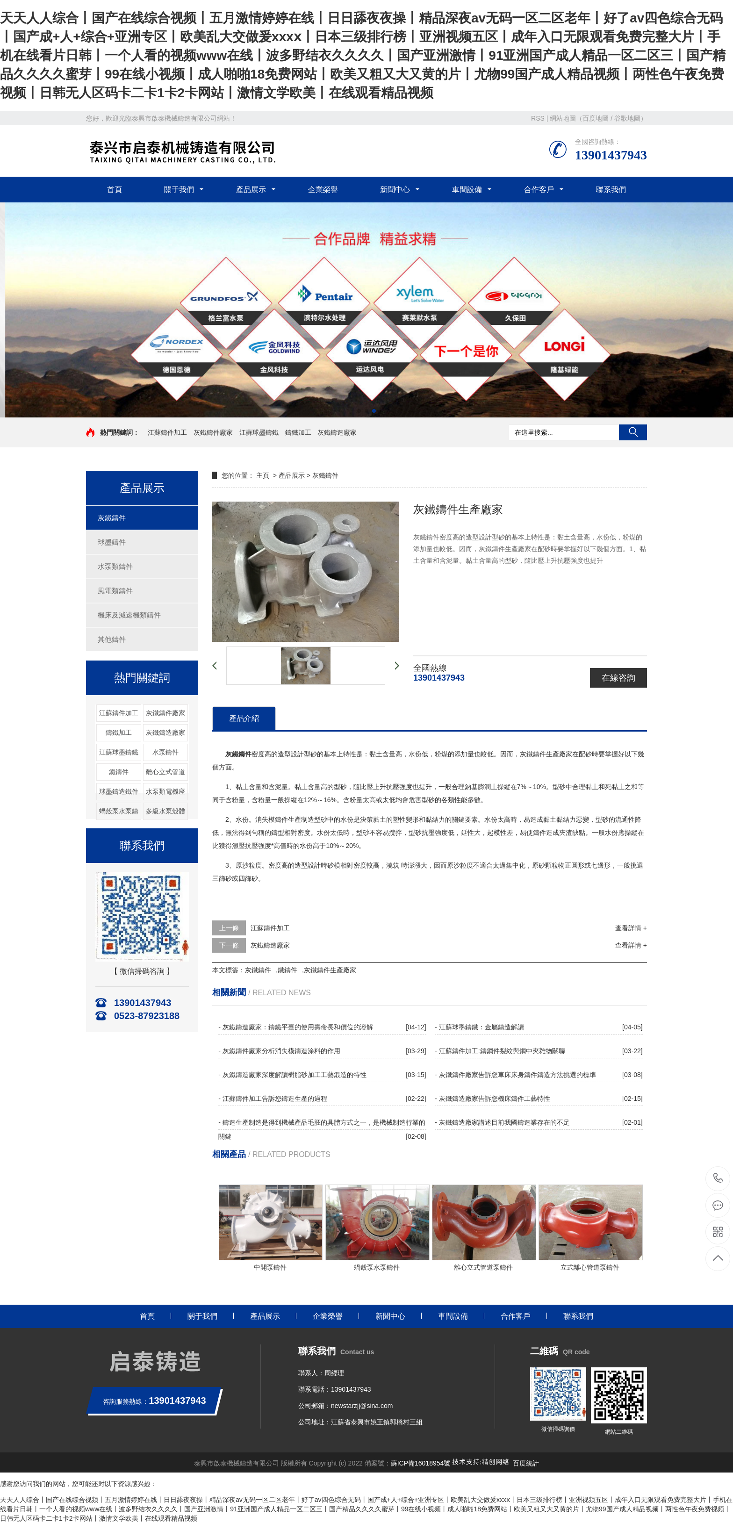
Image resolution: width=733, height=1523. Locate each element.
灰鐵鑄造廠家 (337, 432)
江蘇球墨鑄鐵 (259, 432)
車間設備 (467, 190)
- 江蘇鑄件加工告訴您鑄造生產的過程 (272, 1098)
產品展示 (251, 190)
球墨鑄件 (112, 542)
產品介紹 (244, 718)
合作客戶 (539, 190)
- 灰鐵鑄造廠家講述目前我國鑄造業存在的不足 (502, 1122)
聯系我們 (611, 190)
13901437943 (718, 1178)
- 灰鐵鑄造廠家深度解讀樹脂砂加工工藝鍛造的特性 (292, 1074)
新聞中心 (395, 190)
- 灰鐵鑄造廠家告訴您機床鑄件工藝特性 (492, 1098)
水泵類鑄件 (115, 566)
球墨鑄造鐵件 (118, 791)
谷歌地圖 (627, 118)
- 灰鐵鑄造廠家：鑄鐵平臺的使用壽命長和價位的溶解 (295, 1027)
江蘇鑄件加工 (167, 432)
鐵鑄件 (119, 772)
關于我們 (179, 190)
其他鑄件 (112, 639)
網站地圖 (563, 118)
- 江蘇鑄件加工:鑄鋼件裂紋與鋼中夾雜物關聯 (500, 1051)
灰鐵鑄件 (112, 518)
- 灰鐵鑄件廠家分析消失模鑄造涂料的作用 (279, 1051)
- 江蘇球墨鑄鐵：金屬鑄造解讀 (479, 1027)
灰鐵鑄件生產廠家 (330, 970)
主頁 (262, 475)
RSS (538, 118)
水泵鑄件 (165, 752)
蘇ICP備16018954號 (421, 1463)
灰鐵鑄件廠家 (213, 432)
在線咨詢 (618, 677)
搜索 (633, 432)
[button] (359, 411)
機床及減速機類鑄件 (129, 615)
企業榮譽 (323, 190)
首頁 (114, 190)
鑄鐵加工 (298, 432)
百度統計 (526, 1463)
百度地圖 (595, 118)
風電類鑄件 (115, 591)
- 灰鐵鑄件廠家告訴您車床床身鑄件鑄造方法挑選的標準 (515, 1074)
